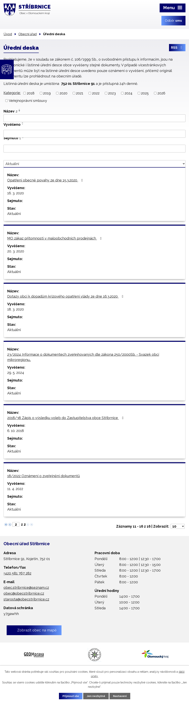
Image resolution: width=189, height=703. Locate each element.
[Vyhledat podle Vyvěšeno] (94, 134)
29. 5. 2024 (15, 373)
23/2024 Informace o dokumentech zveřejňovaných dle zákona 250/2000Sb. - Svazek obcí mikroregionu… (83, 357)
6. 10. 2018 (15, 431)
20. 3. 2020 (15, 251)
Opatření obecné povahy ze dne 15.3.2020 (45, 180)
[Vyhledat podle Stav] (94, 163)
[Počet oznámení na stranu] (178, 526)
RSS (177, 48)
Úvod (8, 34)
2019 (47, 93)
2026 (161, 93)
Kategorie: (12, 93)
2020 (63, 93)
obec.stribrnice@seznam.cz (26, 587)
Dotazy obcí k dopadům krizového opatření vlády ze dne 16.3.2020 (66, 296)
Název (10, 111)
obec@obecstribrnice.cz (24, 593)
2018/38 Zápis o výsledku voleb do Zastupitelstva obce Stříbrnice (66, 418)
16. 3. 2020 (15, 193)
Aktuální (14, 214)
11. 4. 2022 (15, 489)
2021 (79, 93)
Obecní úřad (27, 34)
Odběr (173, 20)
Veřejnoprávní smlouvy (28, 101)
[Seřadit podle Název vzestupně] (19, 109)
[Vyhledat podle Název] (94, 118)
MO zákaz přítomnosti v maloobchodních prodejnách (55, 238)
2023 (112, 93)
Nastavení (122, 695)
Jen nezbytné (96, 695)
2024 (128, 93)
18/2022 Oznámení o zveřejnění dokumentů (43, 476)
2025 (145, 93)
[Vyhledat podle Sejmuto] (94, 149)
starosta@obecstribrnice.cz (26, 599)
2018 (30, 93)
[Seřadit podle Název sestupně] (19, 111)
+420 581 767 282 (17, 573)
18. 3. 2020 (15, 309)
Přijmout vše (68, 695)
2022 (95, 93)
